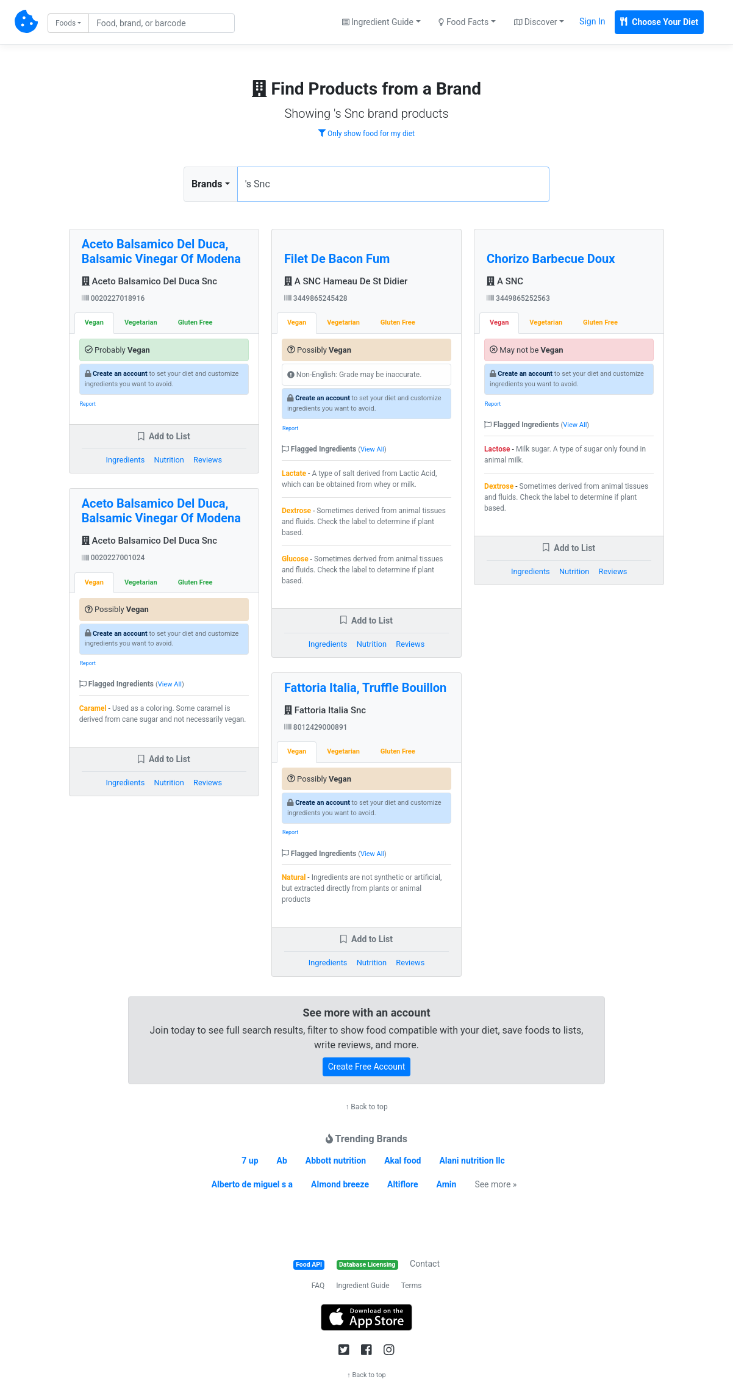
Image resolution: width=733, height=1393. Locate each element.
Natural (294, 877)
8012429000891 (316, 727)
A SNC (505, 281)
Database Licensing (367, 1265)
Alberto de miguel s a (252, 1184)
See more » (495, 1184)
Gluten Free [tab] (195, 322)
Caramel (93, 708)
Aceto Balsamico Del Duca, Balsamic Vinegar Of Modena (161, 251)
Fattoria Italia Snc (325, 710)
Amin (447, 1184)
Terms (411, 1285)
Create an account (120, 374)
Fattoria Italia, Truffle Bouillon (365, 687)
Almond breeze (340, 1184)
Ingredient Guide (362, 1285)
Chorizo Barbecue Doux (551, 258)
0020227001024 (113, 557)
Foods (65, 23)
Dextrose (296, 510)
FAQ (318, 1285)
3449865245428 (316, 298)
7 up (249, 1160)
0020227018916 (113, 298)
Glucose (295, 559)
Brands (207, 184)
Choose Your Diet (659, 22)
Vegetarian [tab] (140, 322)
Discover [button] (535, 22)
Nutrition (169, 459)
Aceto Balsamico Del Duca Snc (149, 281)
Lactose (497, 449)
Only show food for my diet (366, 133)
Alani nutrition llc (471, 1160)
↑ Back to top (366, 1107)
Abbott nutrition (336, 1160)
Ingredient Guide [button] (377, 22)
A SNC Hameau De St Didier (345, 281)
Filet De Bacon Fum (337, 258)
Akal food (402, 1160)
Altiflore (402, 1184)
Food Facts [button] (463, 22)
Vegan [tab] (94, 322)
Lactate (294, 473)
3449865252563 (518, 298)
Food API (309, 1265)
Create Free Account (367, 1066)
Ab (281, 1160)
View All (170, 684)
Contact (425, 1264)
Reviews (207, 459)
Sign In (592, 21)
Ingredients (125, 459)
